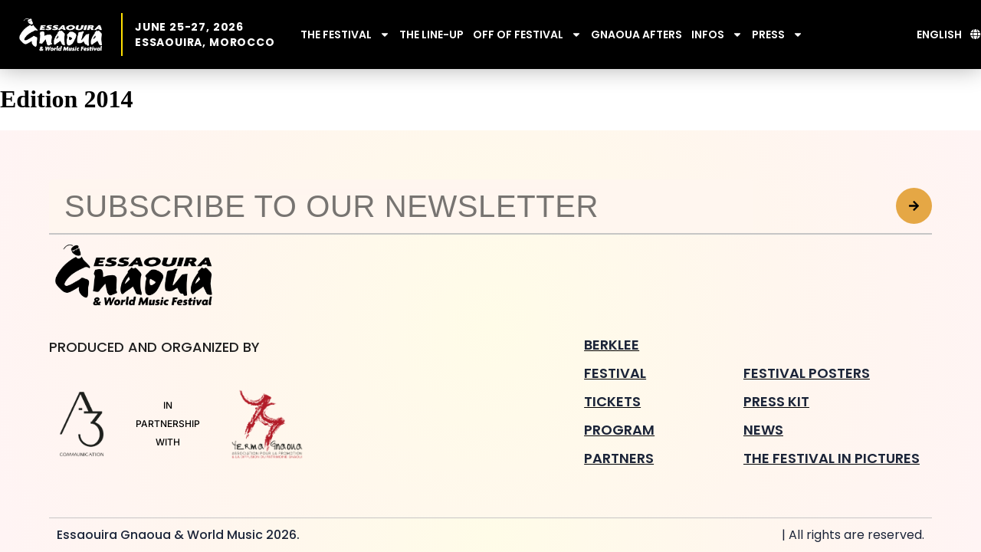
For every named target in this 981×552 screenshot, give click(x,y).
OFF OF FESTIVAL (527, 34)
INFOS (717, 34)
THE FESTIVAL (345, 34)
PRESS (777, 34)
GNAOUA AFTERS (636, 34)
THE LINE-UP (431, 34)
